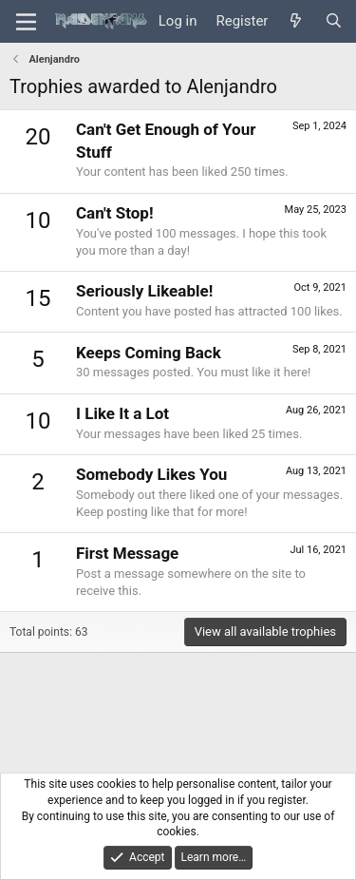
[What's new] (295, 21)
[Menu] (26, 22)
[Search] (333, 21)
